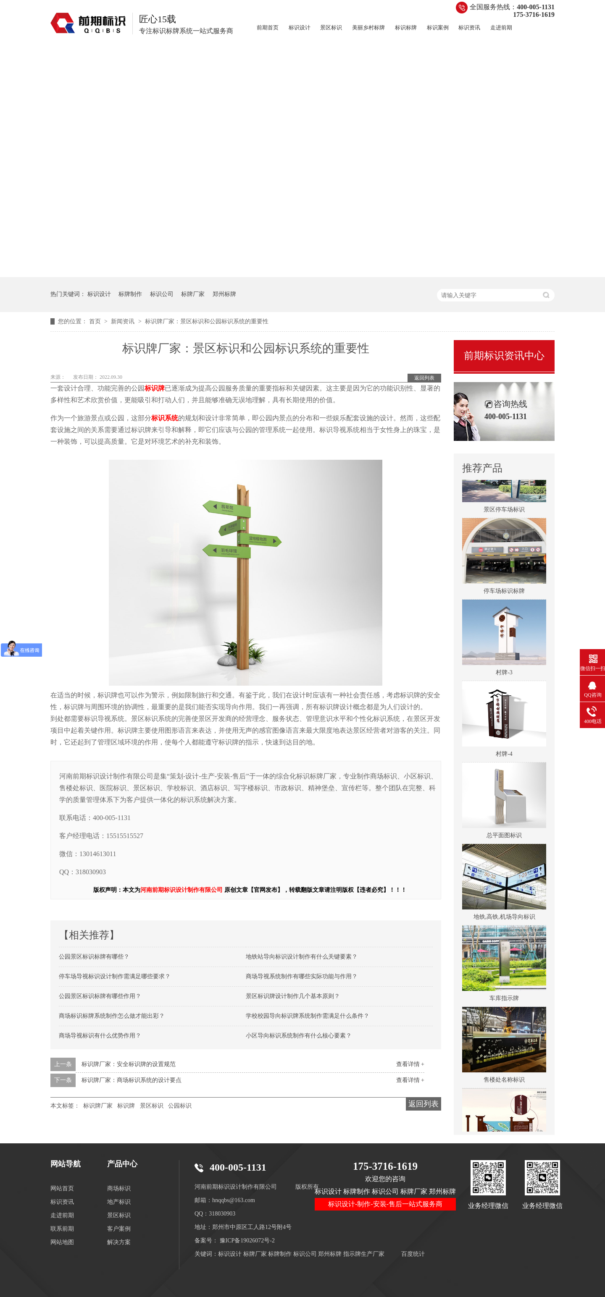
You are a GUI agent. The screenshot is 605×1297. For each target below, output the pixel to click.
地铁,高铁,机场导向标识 (504, 920)
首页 (96, 321)
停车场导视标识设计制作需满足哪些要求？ (115, 976)
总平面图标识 (504, 838)
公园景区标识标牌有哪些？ (94, 957)
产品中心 (122, 1164)
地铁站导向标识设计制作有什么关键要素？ (302, 957)
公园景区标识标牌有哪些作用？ (100, 996)
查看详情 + (410, 1064)
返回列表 (424, 378)
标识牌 (126, 1106)
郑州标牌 (224, 294)
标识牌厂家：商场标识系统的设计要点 (132, 1080)
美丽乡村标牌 (368, 27)
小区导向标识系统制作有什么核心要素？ (299, 1035)
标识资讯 (469, 27)
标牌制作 (130, 294)
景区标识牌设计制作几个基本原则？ (293, 996)
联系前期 (62, 1229)
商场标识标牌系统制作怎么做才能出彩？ (112, 1016)
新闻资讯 (123, 321)
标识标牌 (406, 27)
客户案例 (119, 1229)
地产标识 (119, 1202)
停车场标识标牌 (504, 594)
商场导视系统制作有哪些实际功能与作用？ (302, 976)
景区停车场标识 (504, 512)
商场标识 (119, 1188)
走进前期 (501, 27)
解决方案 (119, 1242)
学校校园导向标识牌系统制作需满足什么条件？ (307, 1016)
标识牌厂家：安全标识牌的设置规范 (129, 1064)
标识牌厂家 (98, 1106)
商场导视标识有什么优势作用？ (100, 1035)
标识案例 (438, 27)
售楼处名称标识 (504, 1083)
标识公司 (162, 294)
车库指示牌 (504, 1001)
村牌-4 (504, 757)
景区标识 (331, 27)
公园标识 (180, 1106)
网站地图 (62, 1242)
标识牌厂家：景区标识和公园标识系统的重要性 (206, 321)
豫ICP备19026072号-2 (247, 1240)
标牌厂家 (193, 294)
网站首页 (62, 1188)
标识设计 (299, 27)
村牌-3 (504, 675)
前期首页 (268, 27)
